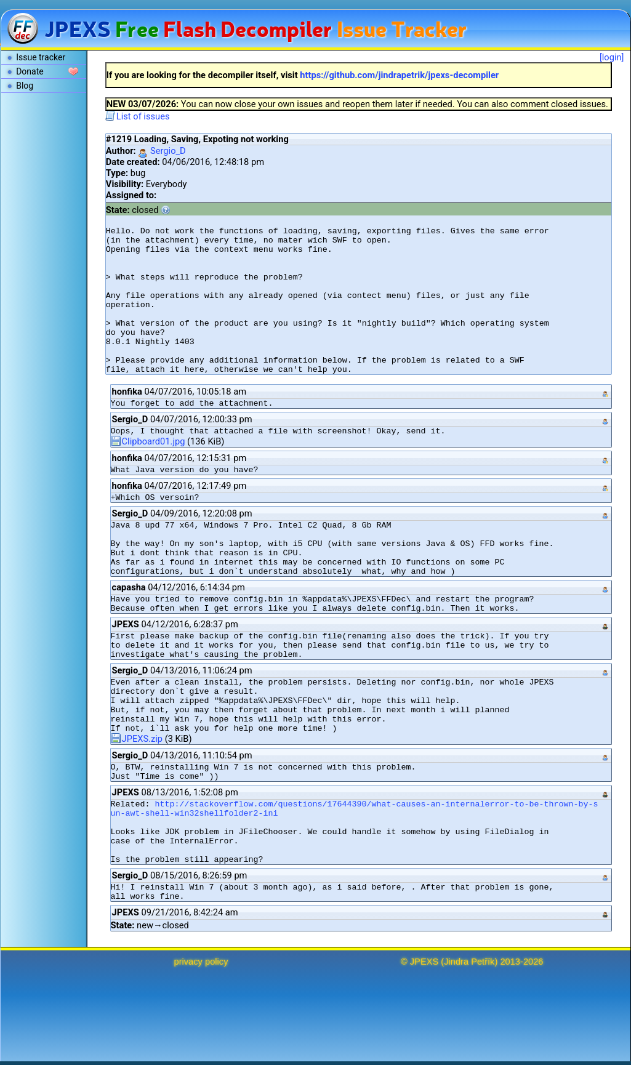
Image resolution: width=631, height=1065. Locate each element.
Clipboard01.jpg (148, 441)
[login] (612, 57)
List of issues (137, 116)
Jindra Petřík (469, 962)
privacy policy (201, 962)
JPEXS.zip (137, 738)
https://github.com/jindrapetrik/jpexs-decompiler (399, 75)
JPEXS (424, 962)
